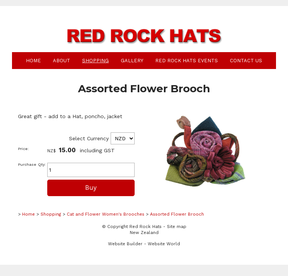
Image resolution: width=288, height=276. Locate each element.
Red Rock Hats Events (186, 60)
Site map (176, 226)
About (61, 60)
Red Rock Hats (145, 226)
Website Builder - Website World (144, 243)
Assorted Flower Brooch (177, 214)
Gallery (132, 60)
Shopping (95, 60)
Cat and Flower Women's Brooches (105, 214)
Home (33, 60)
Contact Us (246, 60)
